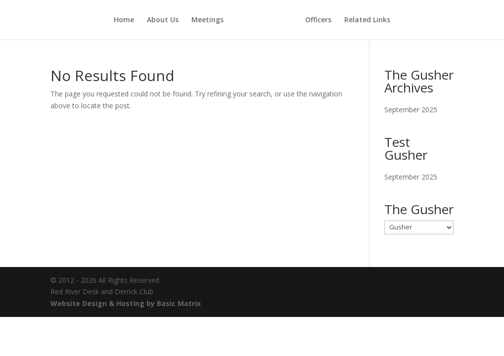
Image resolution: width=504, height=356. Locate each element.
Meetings (207, 20)
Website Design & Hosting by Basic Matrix (125, 303)
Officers (318, 20)
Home (124, 20)
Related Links (367, 20)
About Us (163, 20)
